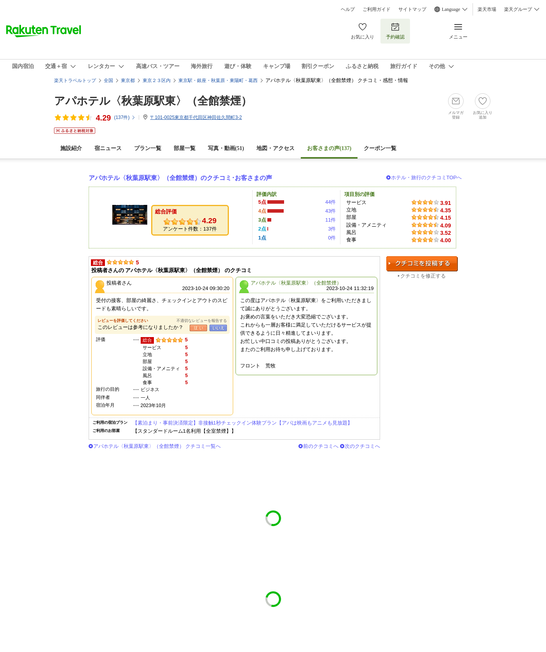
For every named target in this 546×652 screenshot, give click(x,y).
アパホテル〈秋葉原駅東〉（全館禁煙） (153, 101)
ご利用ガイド (377, 9)
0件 (332, 238)
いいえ (218, 328)
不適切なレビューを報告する (201, 320)
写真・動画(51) (226, 148)
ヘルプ (348, 9)
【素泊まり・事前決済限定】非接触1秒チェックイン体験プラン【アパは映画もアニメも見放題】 (242, 423)
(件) (125, 117)
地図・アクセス (275, 148)
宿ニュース (108, 148)
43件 (330, 211)
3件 (332, 229)
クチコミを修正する (423, 276)
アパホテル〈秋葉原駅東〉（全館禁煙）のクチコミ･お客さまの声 (180, 178)
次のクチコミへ (362, 446)
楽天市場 (487, 9)
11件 (330, 220)
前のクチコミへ (320, 446)
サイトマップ (412, 9)
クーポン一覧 (380, 148)
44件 (330, 202)
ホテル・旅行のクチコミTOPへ (426, 177)
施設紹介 (71, 148)
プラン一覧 (147, 148)
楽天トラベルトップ (75, 80)
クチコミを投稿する (422, 263)
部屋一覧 (184, 148)
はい (198, 328)
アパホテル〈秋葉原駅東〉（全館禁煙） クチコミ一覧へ (157, 446)
